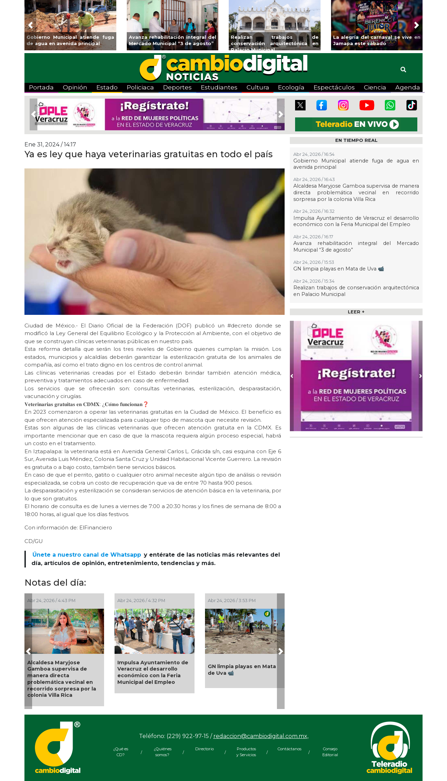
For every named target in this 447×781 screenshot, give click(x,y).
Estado (107, 87)
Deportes (177, 87)
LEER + (356, 311)
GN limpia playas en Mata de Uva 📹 (242, 669)
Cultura (258, 87)
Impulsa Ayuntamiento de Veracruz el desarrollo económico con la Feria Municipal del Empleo (152, 672)
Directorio (204, 748)
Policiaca (140, 87)
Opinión (75, 87)
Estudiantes (219, 87)
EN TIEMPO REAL (356, 140)
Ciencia (375, 87)
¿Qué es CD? (120, 751)
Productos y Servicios (246, 751)
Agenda (407, 87)
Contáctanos (288, 748)
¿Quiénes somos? (162, 751)
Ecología (291, 87)
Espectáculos (334, 87)
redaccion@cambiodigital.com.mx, (260, 736)
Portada (41, 87)
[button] (30, 25)
